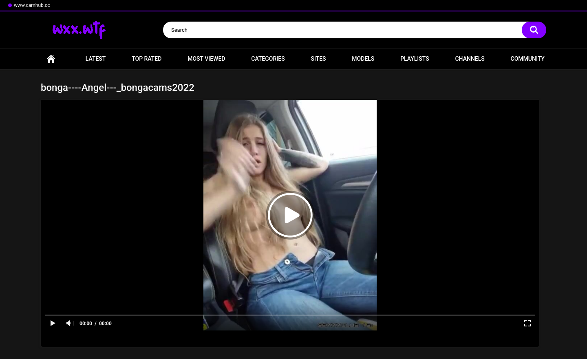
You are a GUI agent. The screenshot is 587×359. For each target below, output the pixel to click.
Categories (268, 58)
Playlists (414, 58)
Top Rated (146, 58)
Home (51, 58)
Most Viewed (206, 58)
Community (528, 58)
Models (363, 58)
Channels (469, 58)
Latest (96, 58)
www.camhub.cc (32, 5)
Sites (318, 58)
